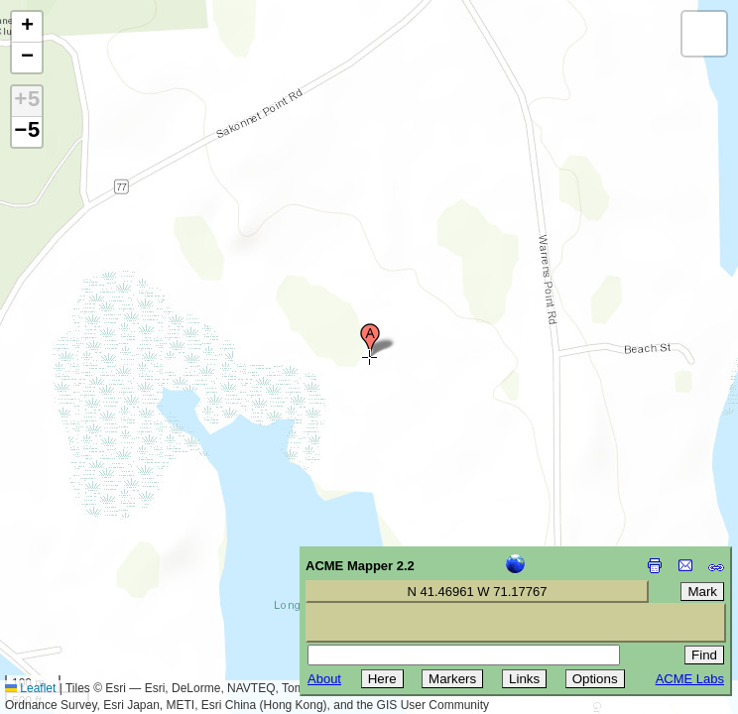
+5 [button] (27, 101)
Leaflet (30, 688)
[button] (370, 340)
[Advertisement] (105, 573)
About (324, 678)
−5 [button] (27, 132)
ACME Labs (690, 678)
